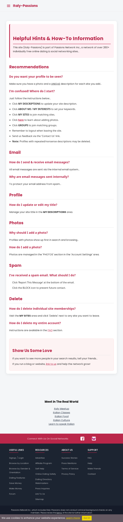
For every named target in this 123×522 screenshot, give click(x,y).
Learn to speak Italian (62, 424)
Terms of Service (70, 468)
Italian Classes (61, 412)
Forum (12, 493)
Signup (12, 457)
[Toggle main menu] (8, 6)
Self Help (39, 468)
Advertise (40, 457)
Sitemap (39, 499)
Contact (92, 474)
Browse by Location (19, 463)
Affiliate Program (43, 463)
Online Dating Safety (45, 474)
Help (90, 463)
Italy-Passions (25, 6)
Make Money (15, 488)
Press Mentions (69, 463)
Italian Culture (61, 420)
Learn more (73, 518)
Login (21, 457)
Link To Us (40, 493)
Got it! (87, 518)
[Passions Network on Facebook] (82, 439)
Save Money (15, 483)
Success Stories (69, 457)
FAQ (50, 330)
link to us (51, 364)
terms (59, 512)
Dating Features (17, 477)
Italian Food (62, 416)
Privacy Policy (68, 474)
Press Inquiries (42, 488)
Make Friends (94, 468)
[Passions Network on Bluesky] (94, 439)
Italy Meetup (61, 408)
